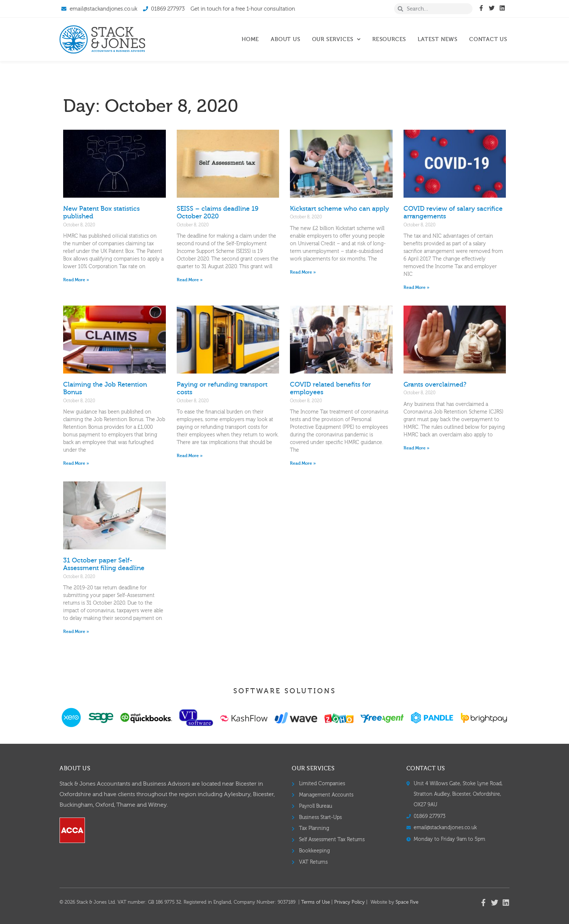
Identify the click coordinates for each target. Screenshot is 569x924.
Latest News (438, 39)
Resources (389, 39)
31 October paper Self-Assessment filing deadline (103, 564)
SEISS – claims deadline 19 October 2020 (217, 213)
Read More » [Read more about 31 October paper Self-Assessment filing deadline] (76, 631)
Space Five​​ (407, 902)
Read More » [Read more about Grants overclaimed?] (416, 448)
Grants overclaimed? (435, 384)
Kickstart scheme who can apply (339, 209)
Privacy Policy (349, 902)
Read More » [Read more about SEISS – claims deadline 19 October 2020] (189, 279)
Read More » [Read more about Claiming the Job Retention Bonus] (76, 463)
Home (250, 39)
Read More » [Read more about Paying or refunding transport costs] (189, 455)
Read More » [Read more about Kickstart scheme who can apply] (303, 272)
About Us (285, 39)
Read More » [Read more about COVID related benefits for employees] (303, 463)
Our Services (336, 39)
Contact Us (488, 39)
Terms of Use (315, 902)
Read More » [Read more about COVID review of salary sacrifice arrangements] (416, 287)
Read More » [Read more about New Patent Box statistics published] (76, 279)
